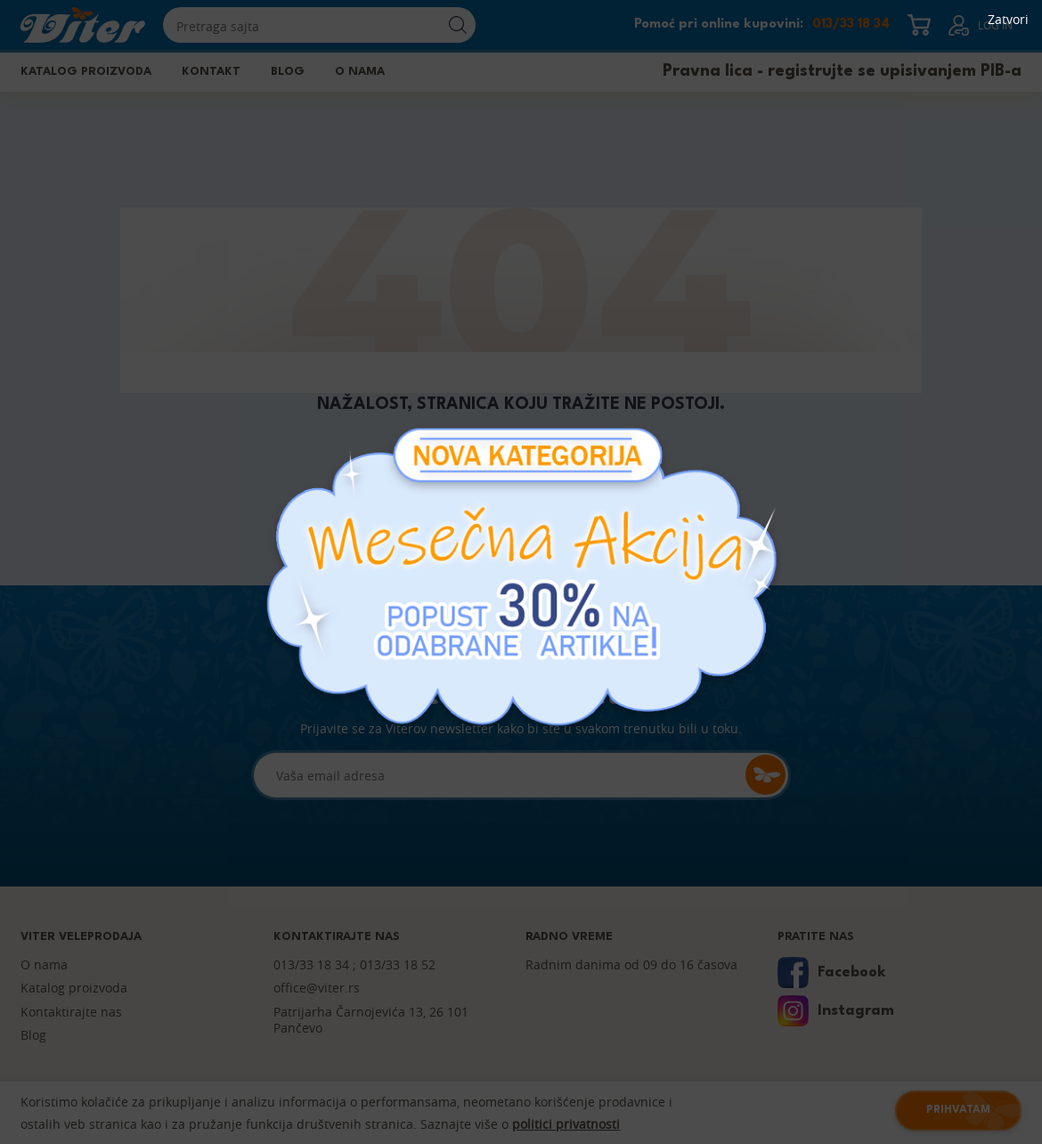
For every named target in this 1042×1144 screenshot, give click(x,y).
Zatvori (1008, 19)
